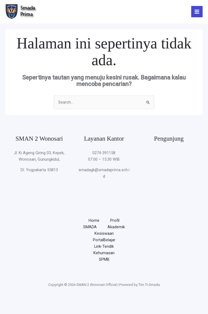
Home (94, 220)
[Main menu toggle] (197, 11)
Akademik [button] (116, 226)
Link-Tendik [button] (104, 246)
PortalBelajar (104, 239)
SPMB (104, 259)
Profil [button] (114, 220)
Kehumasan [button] (104, 252)
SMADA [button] (90, 226)
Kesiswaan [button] (104, 233)
